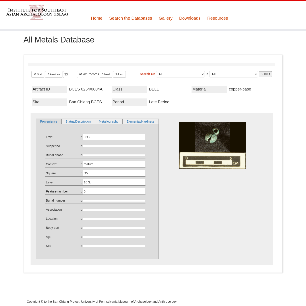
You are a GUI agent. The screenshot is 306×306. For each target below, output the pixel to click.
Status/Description (78, 121)
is (232, 74)
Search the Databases (130, 18)
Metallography (108, 121)
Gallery (165, 18)
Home (97, 18)
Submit (265, 74)
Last (119, 74)
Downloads (190, 18)
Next (106, 74)
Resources (217, 18)
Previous (54, 74)
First (38, 74)
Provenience (48, 121)
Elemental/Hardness (141, 121)
